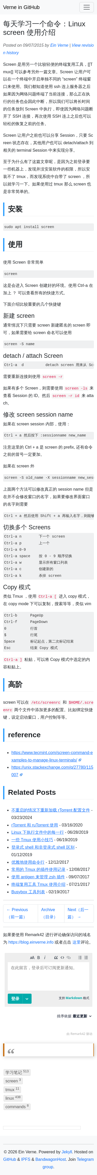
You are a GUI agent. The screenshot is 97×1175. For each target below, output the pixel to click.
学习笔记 (17, 1072)
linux (13, 1097)
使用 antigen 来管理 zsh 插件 (38, 877)
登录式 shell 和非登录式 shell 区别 (42, 847)
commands (17, 1106)
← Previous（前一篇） (17, 913)
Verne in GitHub (21, 7)
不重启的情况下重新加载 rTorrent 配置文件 (50, 810)
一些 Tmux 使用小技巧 (32, 840)
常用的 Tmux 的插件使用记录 (38, 869)
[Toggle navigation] (86, 7)
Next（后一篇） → (78, 913)
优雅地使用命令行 (27, 862)
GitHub (9, 1159)
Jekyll (67, 1152)
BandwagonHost (50, 1159)
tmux (12, 1089)
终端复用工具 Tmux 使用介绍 (38, 884)
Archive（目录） (49, 913)
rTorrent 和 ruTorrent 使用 (34, 825)
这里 (76, 942)
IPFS (26, 1159)
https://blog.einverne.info (30, 942)
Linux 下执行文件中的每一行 (37, 832)
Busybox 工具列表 (28, 892)
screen (13, 1080)
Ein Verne (59, 45)
